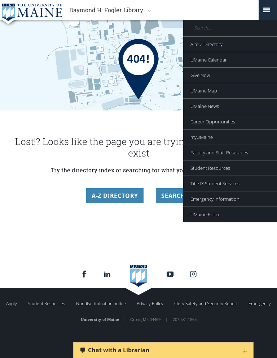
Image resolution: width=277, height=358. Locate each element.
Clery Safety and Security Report (206, 303)
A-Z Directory (115, 196)
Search (173, 196)
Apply (11, 303)
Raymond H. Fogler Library (106, 10)
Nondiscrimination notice (101, 303)
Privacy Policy (150, 303)
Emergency (260, 303)
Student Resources (46, 303)
